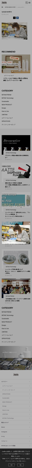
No (20, 465)
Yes (11, 465)
